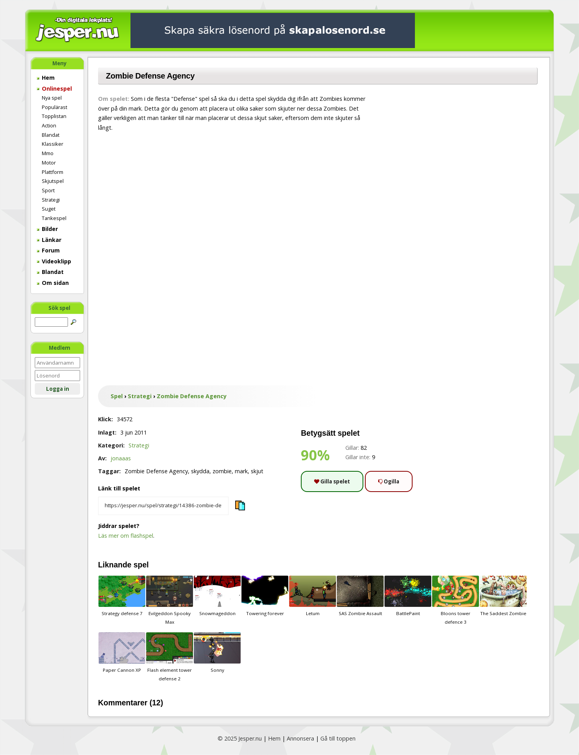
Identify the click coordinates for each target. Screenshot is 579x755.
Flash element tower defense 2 (169, 657)
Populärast (54, 107)
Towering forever (264, 596)
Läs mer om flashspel (125, 535)
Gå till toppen (338, 738)
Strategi (51, 199)
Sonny (217, 652)
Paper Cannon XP (121, 652)
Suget (48, 208)
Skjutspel (53, 180)
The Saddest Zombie (503, 596)
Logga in (57, 388)
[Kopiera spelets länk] (163, 506)
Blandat (50, 134)
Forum (48, 250)
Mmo (48, 153)
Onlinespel (54, 88)
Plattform (52, 171)
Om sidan (53, 282)
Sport (48, 190)
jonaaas (121, 458)
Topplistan (54, 116)
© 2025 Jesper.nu (240, 738)
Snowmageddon (217, 596)
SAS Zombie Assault (360, 596)
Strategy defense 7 (121, 596)
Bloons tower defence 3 (455, 600)
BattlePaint (407, 596)
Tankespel (54, 218)
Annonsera (300, 738)
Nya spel (52, 97)
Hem (46, 77)
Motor (49, 162)
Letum (312, 596)
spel (141, 564)
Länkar (49, 239)
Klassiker (52, 143)
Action (49, 125)
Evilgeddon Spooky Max (169, 600)
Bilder (47, 229)
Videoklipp (54, 261)
